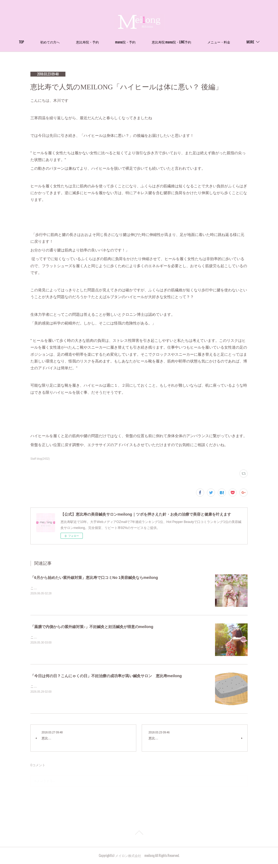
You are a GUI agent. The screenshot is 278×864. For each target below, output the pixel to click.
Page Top (139, 834)
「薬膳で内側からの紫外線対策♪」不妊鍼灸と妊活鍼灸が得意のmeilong (91, 627)
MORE (231, 42)
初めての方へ (69, 42)
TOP (41, 42)
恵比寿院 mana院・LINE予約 (191, 42)
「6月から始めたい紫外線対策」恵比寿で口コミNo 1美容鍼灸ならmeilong (94, 577)
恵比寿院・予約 (107, 42)
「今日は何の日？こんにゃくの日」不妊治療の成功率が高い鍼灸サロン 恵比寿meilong (106, 676)
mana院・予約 (145, 42)
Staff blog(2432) (40, 458)
